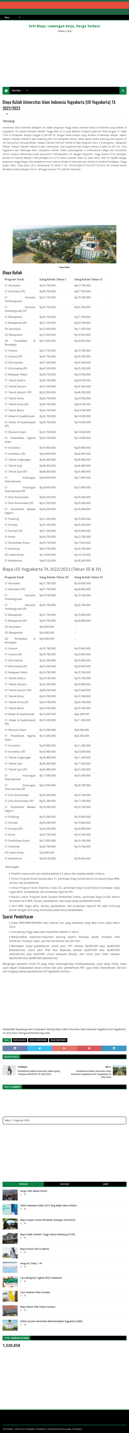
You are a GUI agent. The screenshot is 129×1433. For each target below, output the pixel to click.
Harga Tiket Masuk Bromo (33, 1191)
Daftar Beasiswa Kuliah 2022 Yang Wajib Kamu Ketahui (48, 1205)
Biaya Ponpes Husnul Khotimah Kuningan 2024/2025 (47, 1220)
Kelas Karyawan (58, 1040)
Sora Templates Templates (33, 1429)
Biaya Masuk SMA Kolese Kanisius (37, 1306)
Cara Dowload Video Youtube (35, 1292)
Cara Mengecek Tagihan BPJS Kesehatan (41, 1277)
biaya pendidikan (38, 1040)
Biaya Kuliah (19, 1040)
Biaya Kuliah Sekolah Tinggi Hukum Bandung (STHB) (47, 1234)
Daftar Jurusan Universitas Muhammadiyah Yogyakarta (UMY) (51, 1321)
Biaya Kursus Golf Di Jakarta (34, 1249)
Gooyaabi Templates (72, 1429)
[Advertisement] (64, 59)
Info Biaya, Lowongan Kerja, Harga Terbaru (64, 26)
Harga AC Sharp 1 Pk (31, 1263)
